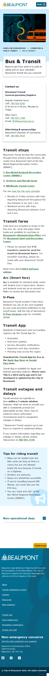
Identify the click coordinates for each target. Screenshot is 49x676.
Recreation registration (12, 625)
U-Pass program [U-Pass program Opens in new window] (12, 314)
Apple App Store (16, 360)
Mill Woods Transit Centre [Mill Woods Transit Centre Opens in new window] (20, 186)
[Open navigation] (41, 4)
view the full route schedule (26, 191)
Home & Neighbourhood (14, 48)
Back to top (40, 546)
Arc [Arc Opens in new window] (5, 282)
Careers (5, 594)
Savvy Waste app (10, 620)
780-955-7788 (17, 118)
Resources (6, 600)
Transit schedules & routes (14, 590)
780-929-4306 (17, 103)
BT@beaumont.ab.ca (23, 121)
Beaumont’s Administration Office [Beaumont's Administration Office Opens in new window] (22, 235)
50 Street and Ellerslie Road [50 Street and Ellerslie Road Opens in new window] (21, 181)
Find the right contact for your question (19, 641)
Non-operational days (24, 518)
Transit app (7, 615)
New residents (8, 605)
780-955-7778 (26, 440)
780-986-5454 (17, 136)
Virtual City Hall (9, 630)
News (4, 584)
